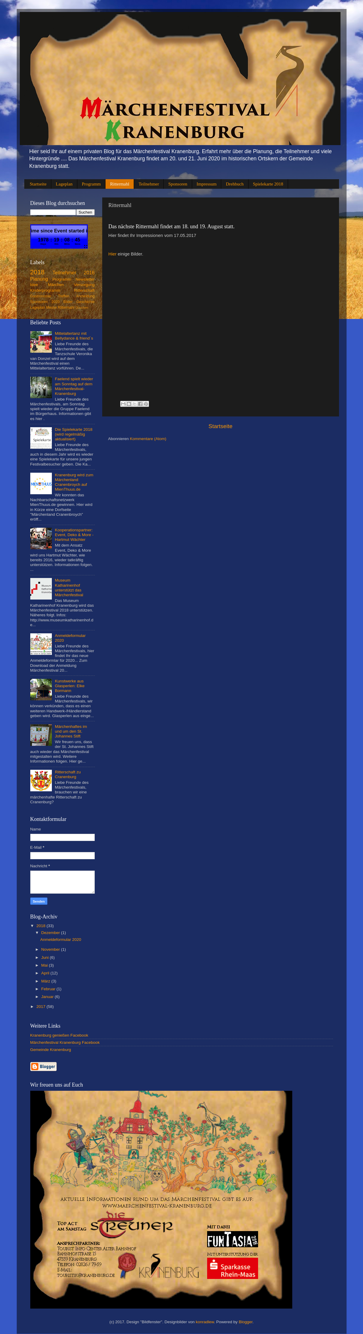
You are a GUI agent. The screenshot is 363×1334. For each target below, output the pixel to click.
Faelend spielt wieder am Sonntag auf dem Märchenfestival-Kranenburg (74, 386)
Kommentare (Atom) (148, 438)
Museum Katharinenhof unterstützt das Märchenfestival (69, 587)
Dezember (51, 932)
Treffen (63, 296)
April (46, 973)
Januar (48, 996)
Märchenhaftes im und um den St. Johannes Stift (71, 731)
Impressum (207, 184)
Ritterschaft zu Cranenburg (68, 774)
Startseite (38, 184)
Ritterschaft (84, 290)
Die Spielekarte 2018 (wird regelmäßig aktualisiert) (73, 434)
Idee (34, 284)
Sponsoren (177, 184)
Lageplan (64, 184)
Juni (45, 957)
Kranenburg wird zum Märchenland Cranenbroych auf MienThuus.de (74, 482)
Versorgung (84, 284)
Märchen (56, 284)
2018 (37, 272)
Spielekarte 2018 (268, 184)
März (46, 981)
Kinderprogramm (45, 290)
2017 (41, 1006)
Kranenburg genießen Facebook (59, 1035)
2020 (56, 302)
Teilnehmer (148, 184)
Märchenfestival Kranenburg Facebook (65, 1042)
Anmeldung (85, 296)
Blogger (245, 1322)
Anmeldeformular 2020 (60, 939)
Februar (49, 989)
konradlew (205, 1322)
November (51, 949)
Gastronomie (40, 296)
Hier (113, 254)
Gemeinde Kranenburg (50, 1049)
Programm (91, 184)
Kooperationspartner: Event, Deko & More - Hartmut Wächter (74, 535)
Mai (45, 965)
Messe (51, 307)
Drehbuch (234, 184)
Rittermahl (119, 184)
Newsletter (85, 279)
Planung (39, 279)
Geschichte (85, 302)
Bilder (68, 302)
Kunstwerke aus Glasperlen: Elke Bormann (70, 686)
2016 (89, 272)
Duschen (82, 307)
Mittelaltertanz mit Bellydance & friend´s (74, 335)
